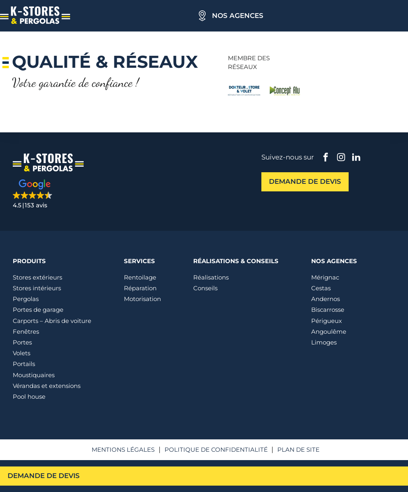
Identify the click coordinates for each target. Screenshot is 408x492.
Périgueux (326, 321)
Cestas (321, 288)
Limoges (324, 342)
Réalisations (211, 277)
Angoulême (328, 331)
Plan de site (298, 449)
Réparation (140, 288)
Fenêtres (26, 331)
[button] (56, 194)
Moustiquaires (34, 375)
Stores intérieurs (37, 288)
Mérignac (325, 277)
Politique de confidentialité (216, 449)
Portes (22, 342)
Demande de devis (44, 476)
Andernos (325, 299)
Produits (29, 261)
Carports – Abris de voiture (52, 321)
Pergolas (26, 299)
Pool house (29, 396)
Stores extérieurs (37, 277)
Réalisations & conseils (236, 261)
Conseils (205, 288)
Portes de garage (38, 309)
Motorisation (142, 299)
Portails (24, 364)
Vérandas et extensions (46, 386)
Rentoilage (140, 277)
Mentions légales (123, 449)
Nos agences (237, 16)
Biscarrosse (327, 309)
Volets (21, 353)
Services (139, 261)
